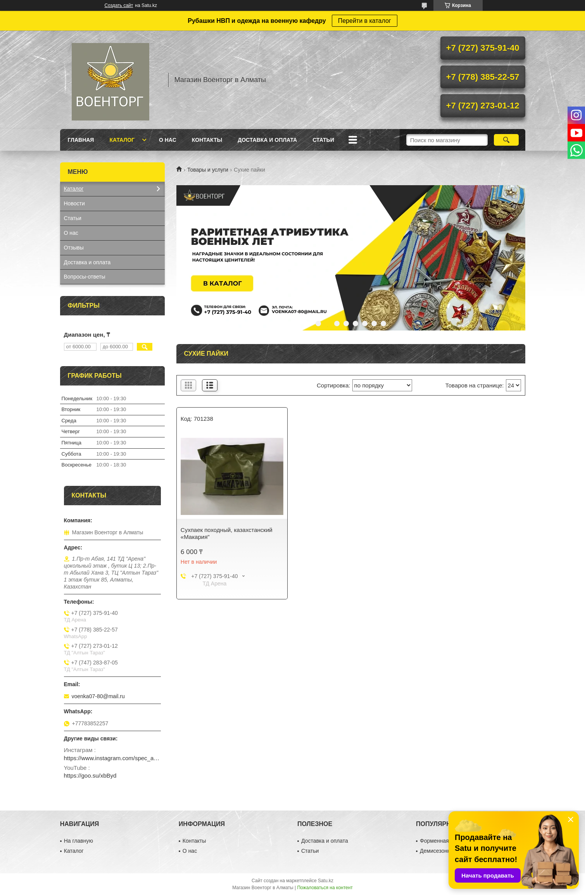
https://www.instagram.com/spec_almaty (112, 758)
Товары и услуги (207, 170)
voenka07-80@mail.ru (98, 696)
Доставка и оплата (267, 140)
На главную (78, 841)
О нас (167, 140)
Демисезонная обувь (446, 851)
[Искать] (506, 140)
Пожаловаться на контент (324, 887)
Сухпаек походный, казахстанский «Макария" (227, 533)
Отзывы (74, 247)
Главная (81, 140)
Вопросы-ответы (84, 277)
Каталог (122, 140)
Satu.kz (325, 880)
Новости (74, 203)
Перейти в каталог (364, 20)
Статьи (323, 140)
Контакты (207, 140)
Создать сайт (119, 5)
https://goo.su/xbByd (90, 775)
